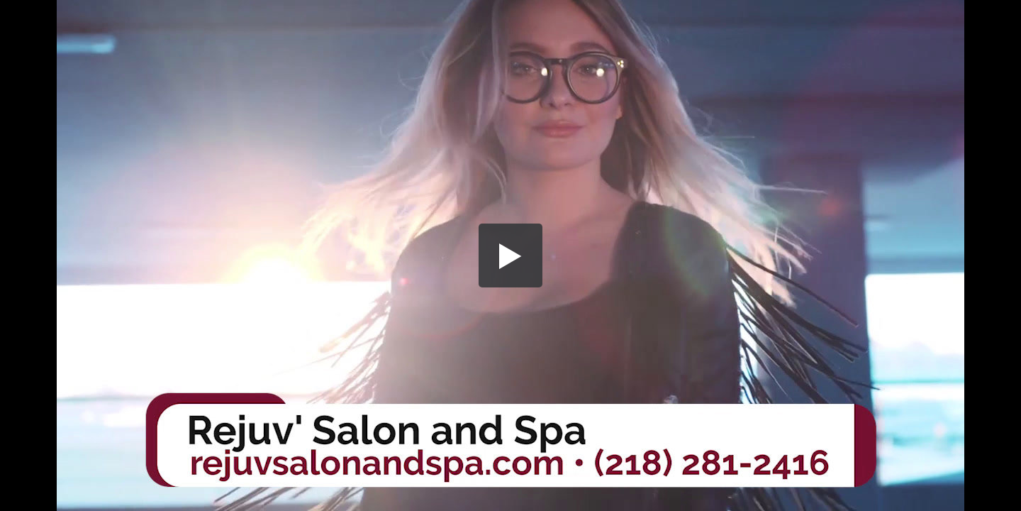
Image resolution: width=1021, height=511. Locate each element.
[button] (510, 255)
